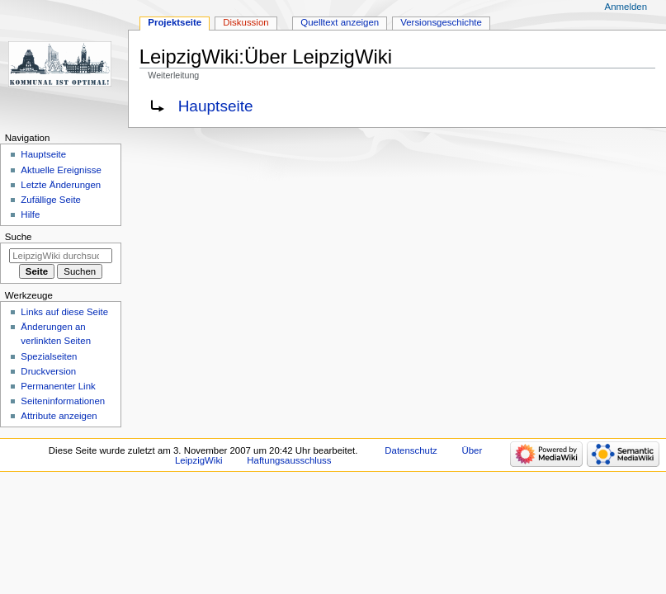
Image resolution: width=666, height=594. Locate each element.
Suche (18, 237)
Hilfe (30, 214)
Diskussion (245, 22)
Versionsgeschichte (441, 22)
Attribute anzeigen (59, 416)
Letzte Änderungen (61, 185)
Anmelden (626, 7)
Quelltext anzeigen (339, 22)
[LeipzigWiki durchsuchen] (60, 255)
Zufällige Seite (51, 200)
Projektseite (174, 22)
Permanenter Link (58, 386)
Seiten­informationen (63, 401)
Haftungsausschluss (289, 460)
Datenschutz (411, 450)
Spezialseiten (49, 356)
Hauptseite (215, 106)
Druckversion (48, 371)
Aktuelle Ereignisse (61, 170)
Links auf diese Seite (64, 312)
